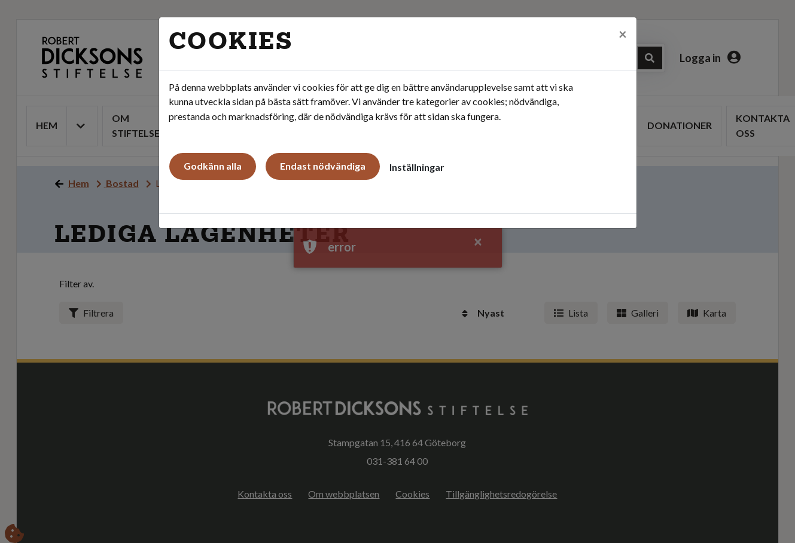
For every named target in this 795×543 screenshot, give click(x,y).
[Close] (622, 34)
